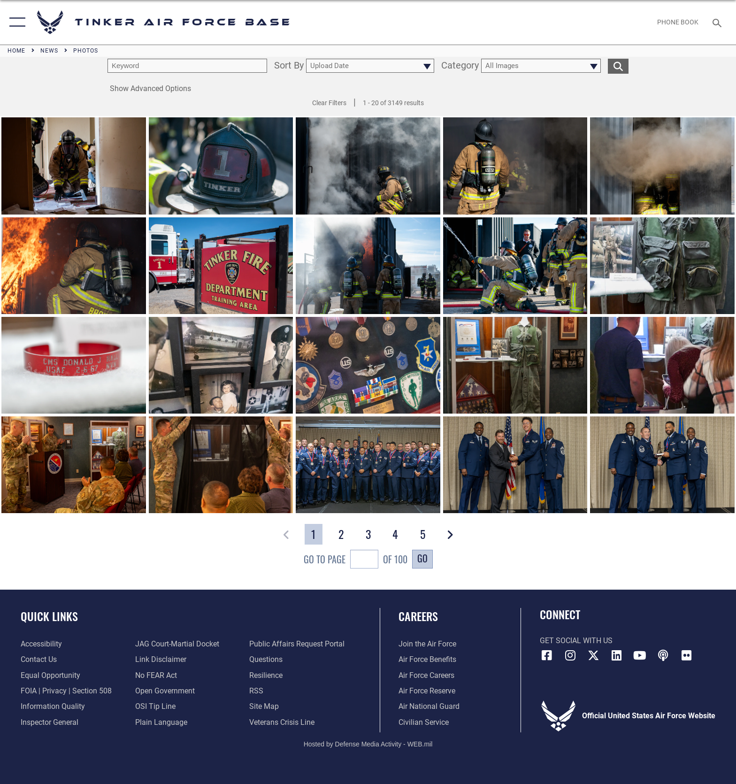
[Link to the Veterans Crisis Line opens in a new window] (281, 722)
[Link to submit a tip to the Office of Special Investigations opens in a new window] (155, 706)
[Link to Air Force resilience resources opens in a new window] (266, 675)
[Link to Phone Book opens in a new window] (678, 22)
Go (422, 558)
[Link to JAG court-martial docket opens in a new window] (177, 643)
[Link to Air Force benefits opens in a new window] (427, 659)
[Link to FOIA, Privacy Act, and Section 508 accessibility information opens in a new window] (66, 690)
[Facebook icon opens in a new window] (547, 655)
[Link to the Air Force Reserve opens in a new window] (427, 690)
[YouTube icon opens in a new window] (640, 655)
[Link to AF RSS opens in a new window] (256, 690)
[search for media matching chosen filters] (618, 66)
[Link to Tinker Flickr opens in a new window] (687, 655)
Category (460, 66)
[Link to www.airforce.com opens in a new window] (427, 643)
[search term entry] (187, 66)
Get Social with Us (576, 640)
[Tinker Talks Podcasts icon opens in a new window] (663, 655)
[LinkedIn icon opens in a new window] (617, 655)
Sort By (289, 66)
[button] (15, 22)
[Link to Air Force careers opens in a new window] (426, 675)
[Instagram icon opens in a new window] (570, 655)
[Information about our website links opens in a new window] (160, 659)
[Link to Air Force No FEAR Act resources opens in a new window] (156, 675)
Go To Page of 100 (355, 560)
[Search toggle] (718, 22)
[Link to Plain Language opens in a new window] (161, 722)
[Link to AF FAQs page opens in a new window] (266, 659)
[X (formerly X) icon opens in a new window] (593, 655)
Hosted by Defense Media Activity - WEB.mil (368, 744)
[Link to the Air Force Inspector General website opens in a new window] (49, 722)
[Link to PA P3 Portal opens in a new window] (297, 643)
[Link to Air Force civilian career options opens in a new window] (424, 722)
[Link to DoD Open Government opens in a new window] (165, 690)
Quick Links (49, 616)
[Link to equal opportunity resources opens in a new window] (50, 675)
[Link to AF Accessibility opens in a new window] (41, 643)
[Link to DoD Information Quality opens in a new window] (53, 706)
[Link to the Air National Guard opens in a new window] (429, 706)
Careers (418, 616)
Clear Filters (329, 103)
